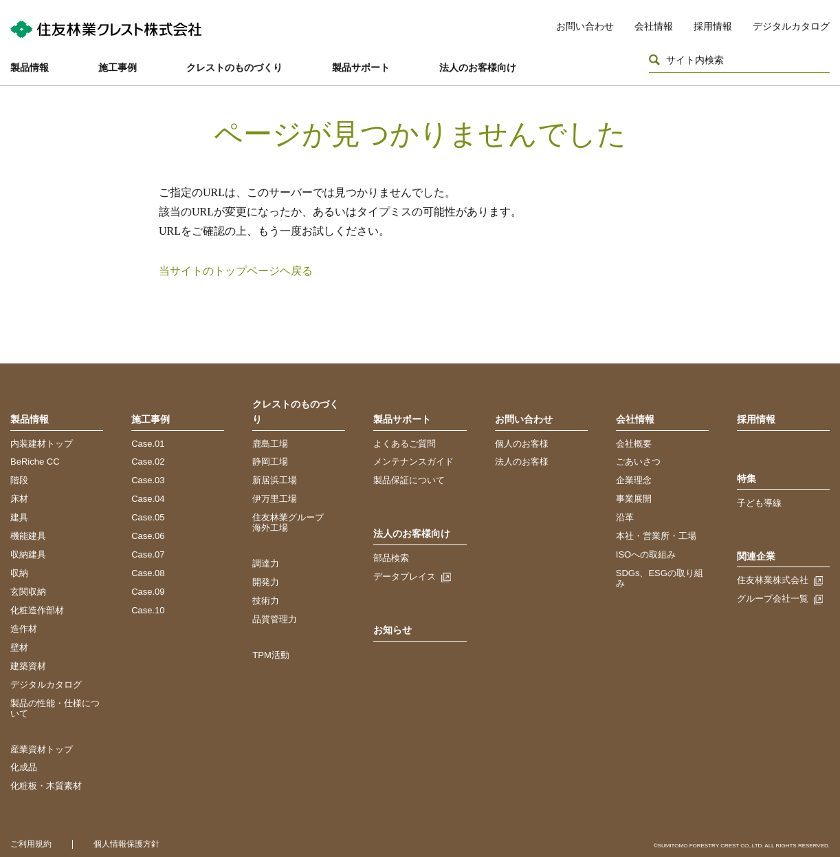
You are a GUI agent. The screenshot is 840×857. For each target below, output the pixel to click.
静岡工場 (270, 461)
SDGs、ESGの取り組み (659, 578)
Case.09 (147, 591)
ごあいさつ (638, 461)
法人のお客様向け (477, 67)
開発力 (265, 582)
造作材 (23, 629)
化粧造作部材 (37, 610)
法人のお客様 (522, 461)
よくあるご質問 (404, 443)
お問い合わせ (585, 26)
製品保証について (409, 480)
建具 (19, 517)
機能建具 (28, 536)
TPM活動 (270, 655)
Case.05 (147, 517)
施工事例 (117, 67)
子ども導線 (759, 503)
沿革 (625, 517)
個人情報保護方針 (126, 844)
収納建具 (28, 554)
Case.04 (147, 499)
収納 (19, 573)
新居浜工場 (274, 480)
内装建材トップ (41, 443)
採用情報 (713, 26)
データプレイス (404, 576)
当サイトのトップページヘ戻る (236, 271)
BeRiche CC (35, 461)
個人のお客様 (522, 443)
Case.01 (147, 443)
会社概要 (634, 443)
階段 (19, 480)
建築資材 (28, 666)
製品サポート (361, 67)
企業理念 (634, 480)
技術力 (265, 600)
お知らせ (392, 629)
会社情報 (653, 26)
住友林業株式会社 (772, 580)
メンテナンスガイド (413, 461)
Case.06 (147, 536)
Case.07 (147, 554)
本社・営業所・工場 (656, 536)
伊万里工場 (274, 499)
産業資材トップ (41, 749)
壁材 (19, 647)
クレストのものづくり (234, 67)
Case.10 (147, 610)
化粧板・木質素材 (46, 786)
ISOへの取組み (646, 554)
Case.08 (147, 573)
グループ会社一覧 (772, 598)
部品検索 (391, 558)
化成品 (23, 767)
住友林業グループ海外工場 (288, 522)
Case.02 (147, 461)
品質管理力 (274, 619)
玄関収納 (28, 591)
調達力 (265, 563)
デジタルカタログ (791, 26)
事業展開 (634, 499)
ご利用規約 (31, 844)
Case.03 (147, 480)
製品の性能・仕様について (55, 708)
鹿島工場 (270, 443)
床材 (19, 499)
